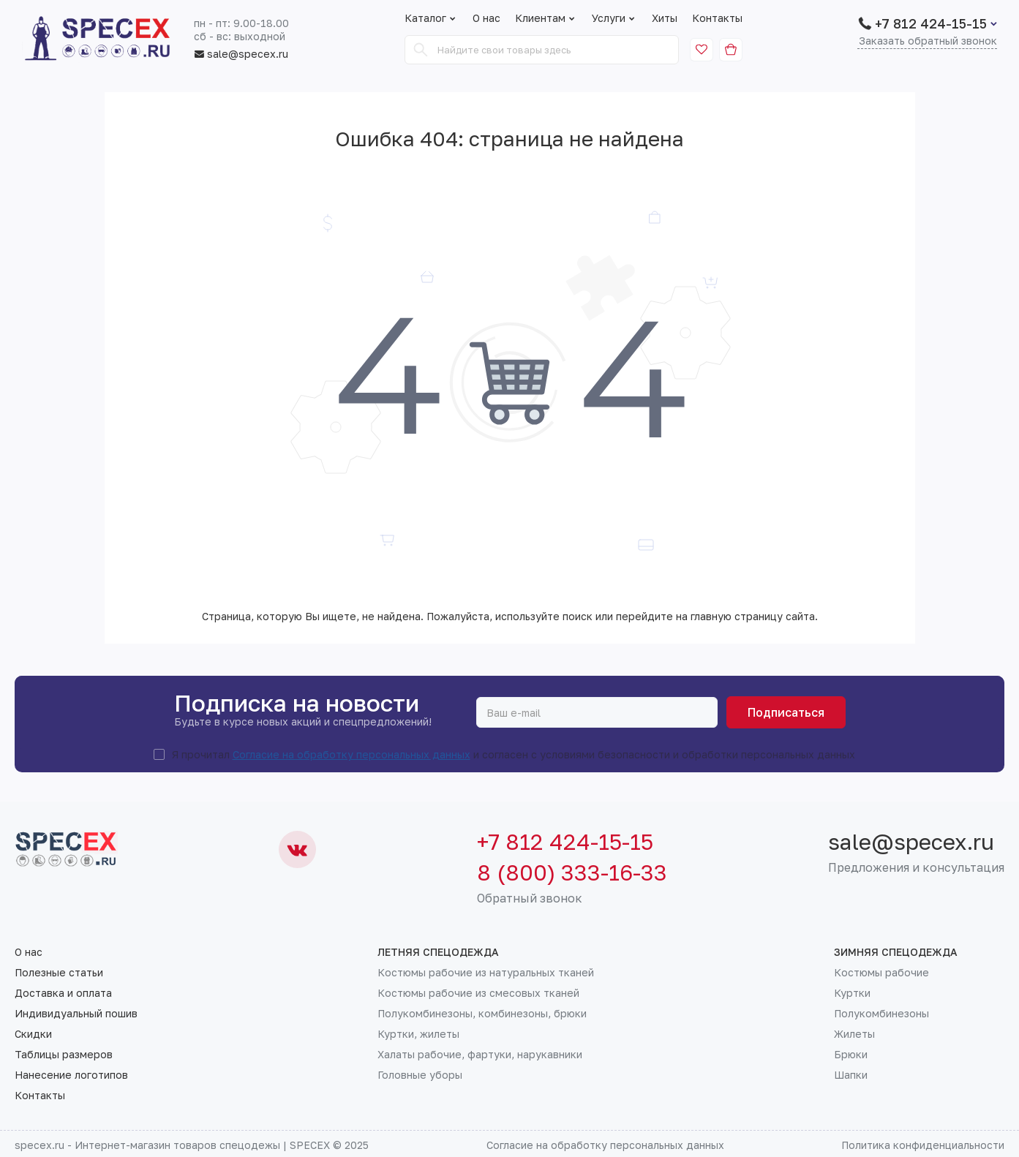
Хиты (664, 18)
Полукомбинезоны (881, 1014)
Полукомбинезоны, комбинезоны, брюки (482, 1014)
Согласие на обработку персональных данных (351, 754)
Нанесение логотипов (71, 1075)
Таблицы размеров (64, 1054)
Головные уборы (419, 1075)
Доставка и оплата (63, 993)
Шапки (851, 1075)
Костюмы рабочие (881, 973)
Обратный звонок (529, 898)
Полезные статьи (59, 973)
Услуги (614, 18)
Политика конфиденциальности (922, 1145)
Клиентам (546, 18)
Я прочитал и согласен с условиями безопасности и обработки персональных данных (513, 755)
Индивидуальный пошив (76, 1014)
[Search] (421, 49)
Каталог (425, 18)
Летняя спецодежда (438, 952)
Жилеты (854, 1034)
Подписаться (786, 712)
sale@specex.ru (241, 54)
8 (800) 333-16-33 (572, 872)
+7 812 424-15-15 (931, 23)
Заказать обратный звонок (928, 41)
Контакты (717, 18)
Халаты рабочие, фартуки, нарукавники (479, 1054)
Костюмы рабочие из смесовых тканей (478, 993)
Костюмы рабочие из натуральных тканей (485, 973)
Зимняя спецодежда (896, 952)
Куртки (852, 993)
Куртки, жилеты (418, 1034)
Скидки (33, 1034)
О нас (486, 18)
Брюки (851, 1054)
